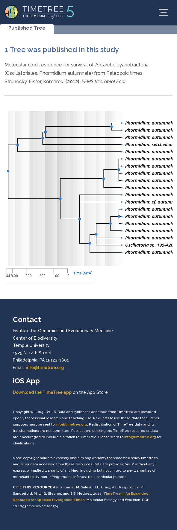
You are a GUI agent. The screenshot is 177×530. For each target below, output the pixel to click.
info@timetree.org (45, 367)
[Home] (39, 11)
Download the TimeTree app (42, 392)
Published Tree (27, 28)
